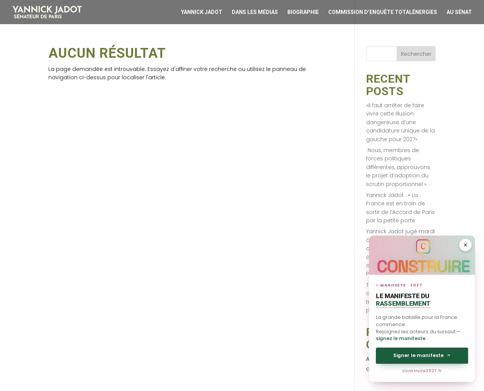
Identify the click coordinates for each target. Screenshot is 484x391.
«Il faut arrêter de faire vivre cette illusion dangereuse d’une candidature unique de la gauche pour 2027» (400, 122)
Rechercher (416, 54)
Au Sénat (459, 12)
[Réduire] (465, 245)
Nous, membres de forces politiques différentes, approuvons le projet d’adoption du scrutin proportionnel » (398, 167)
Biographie (303, 12)
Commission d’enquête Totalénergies (382, 12)
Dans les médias (255, 12)
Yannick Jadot (201, 12)
